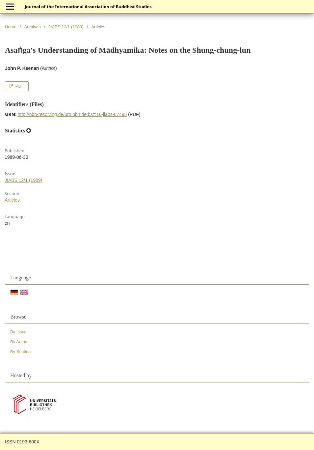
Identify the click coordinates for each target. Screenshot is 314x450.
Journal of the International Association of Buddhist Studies (88, 7)
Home (10, 26)
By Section (20, 351)
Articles (12, 200)
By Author (19, 341)
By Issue (18, 331)
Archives (32, 26)
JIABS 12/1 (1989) (65, 26)
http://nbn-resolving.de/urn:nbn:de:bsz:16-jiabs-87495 (72, 114)
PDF (19, 86)
